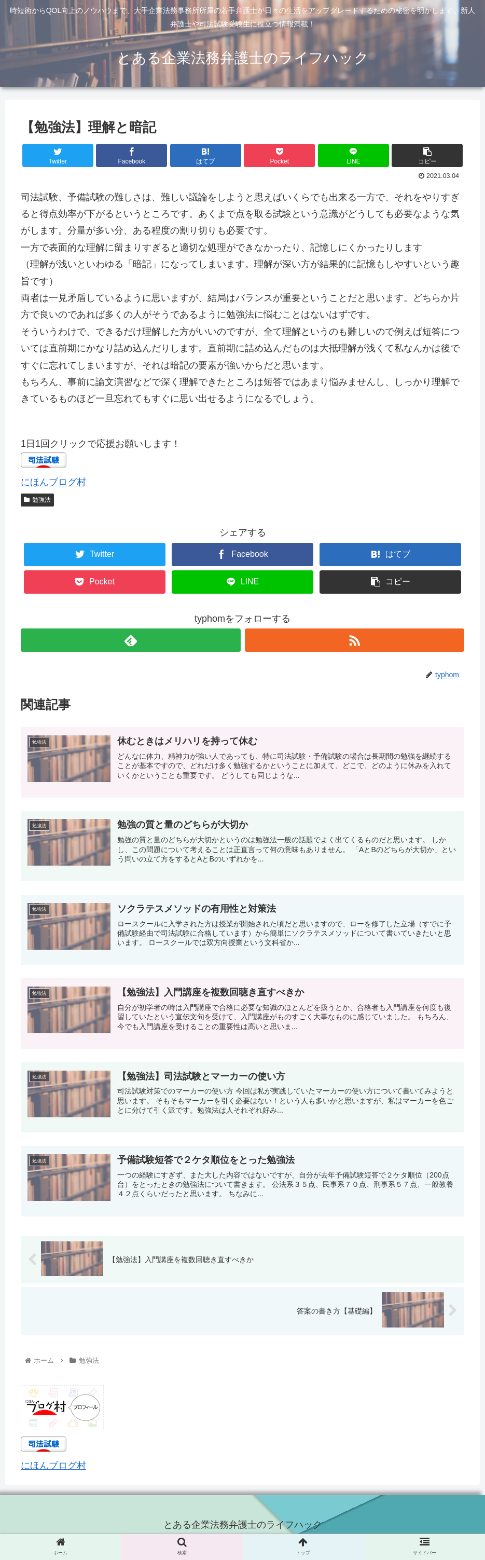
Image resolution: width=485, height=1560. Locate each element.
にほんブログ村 (53, 482)
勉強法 (37, 499)
